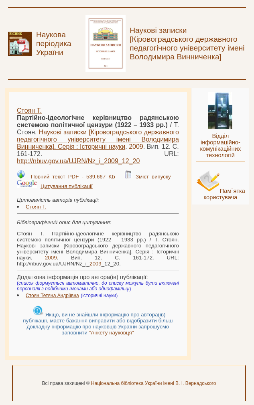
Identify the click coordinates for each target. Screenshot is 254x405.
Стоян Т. (29, 110)
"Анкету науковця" (111, 333)
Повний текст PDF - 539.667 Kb (71, 177)
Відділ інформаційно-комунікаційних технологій (220, 145)
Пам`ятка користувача (224, 194)
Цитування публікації (67, 186)
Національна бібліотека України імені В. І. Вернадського (153, 383)
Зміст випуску (153, 177)
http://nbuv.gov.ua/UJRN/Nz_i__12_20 (78, 161)
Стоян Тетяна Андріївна (52, 295)
